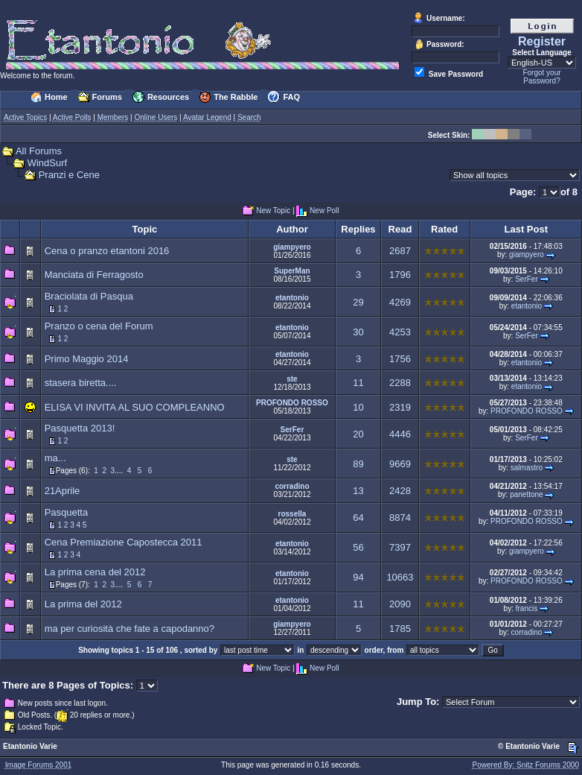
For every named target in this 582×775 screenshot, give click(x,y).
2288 (400, 382)
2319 (400, 407)
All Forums (39, 150)
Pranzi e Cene (69, 174)
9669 (400, 463)
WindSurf (47, 162)
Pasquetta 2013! (80, 428)
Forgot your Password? (541, 77)
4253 (400, 332)
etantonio (292, 298)
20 (358, 434)
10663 (399, 577)
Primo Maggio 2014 (87, 358)
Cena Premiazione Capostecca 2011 (123, 542)
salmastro (527, 468)
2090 (400, 604)
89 (358, 463)
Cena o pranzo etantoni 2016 (107, 250)
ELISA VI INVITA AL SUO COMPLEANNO (135, 407)
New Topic (273, 211)
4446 (400, 434)
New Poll (324, 211)
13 (358, 490)
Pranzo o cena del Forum (99, 326)
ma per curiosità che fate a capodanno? (129, 628)
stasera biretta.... (81, 382)
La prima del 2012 (83, 604)
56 (358, 547)
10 (358, 407)
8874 (400, 517)
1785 (400, 628)
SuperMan (292, 271)
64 (358, 517)
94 (358, 577)
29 (358, 302)
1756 (400, 358)
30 (358, 332)
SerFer (526, 279)
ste (292, 379)
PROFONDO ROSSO (292, 403)
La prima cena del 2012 (95, 572)
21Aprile (62, 490)
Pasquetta (67, 512)
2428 (400, 490)
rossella (292, 514)
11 (358, 382)
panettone (526, 494)
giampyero (292, 247)
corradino (292, 486)
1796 (400, 274)
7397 (400, 547)
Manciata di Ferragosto (94, 274)
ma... (55, 458)
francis (526, 608)
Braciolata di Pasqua (89, 296)
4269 (400, 302)
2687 (400, 250)
